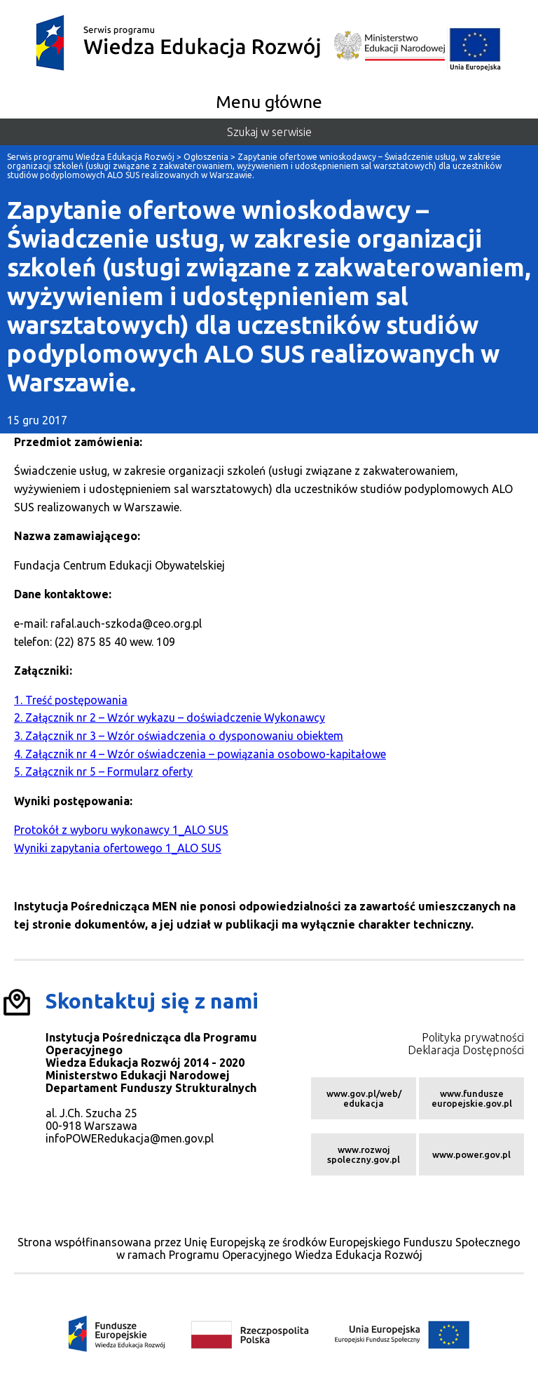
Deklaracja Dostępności (466, 1050)
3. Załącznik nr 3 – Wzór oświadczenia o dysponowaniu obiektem (178, 735)
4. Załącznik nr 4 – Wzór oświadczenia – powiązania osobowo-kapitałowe (200, 754)
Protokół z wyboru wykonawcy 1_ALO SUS (121, 829)
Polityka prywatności (473, 1037)
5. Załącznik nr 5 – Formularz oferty (103, 771)
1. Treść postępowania (70, 700)
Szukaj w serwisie (269, 132)
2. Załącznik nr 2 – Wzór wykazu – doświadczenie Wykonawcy (169, 717)
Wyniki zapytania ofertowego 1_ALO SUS (117, 848)
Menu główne (269, 102)
